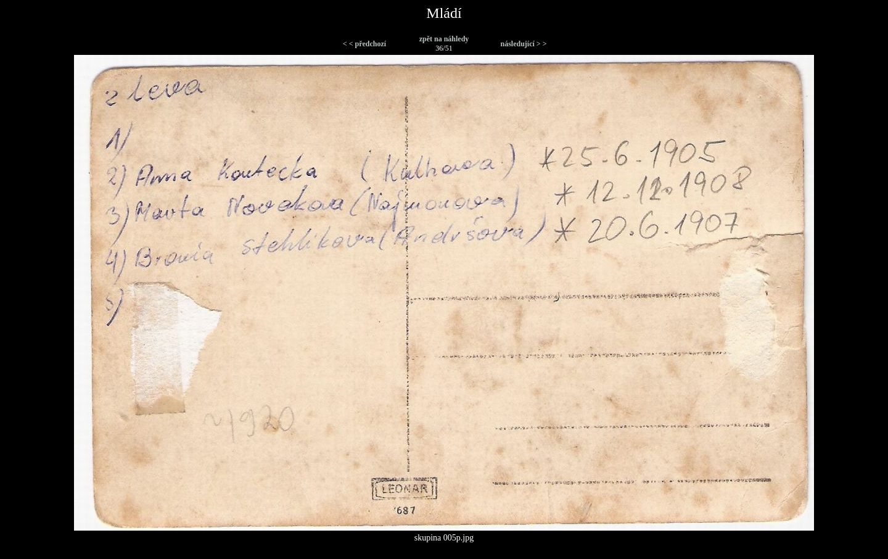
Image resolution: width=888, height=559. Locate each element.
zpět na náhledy (444, 39)
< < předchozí (364, 43)
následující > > (523, 43)
